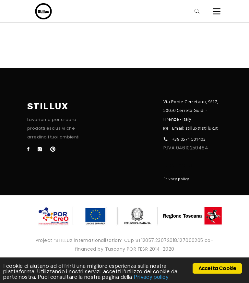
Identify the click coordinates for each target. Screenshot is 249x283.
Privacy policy (176, 178)
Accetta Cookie (217, 268)
